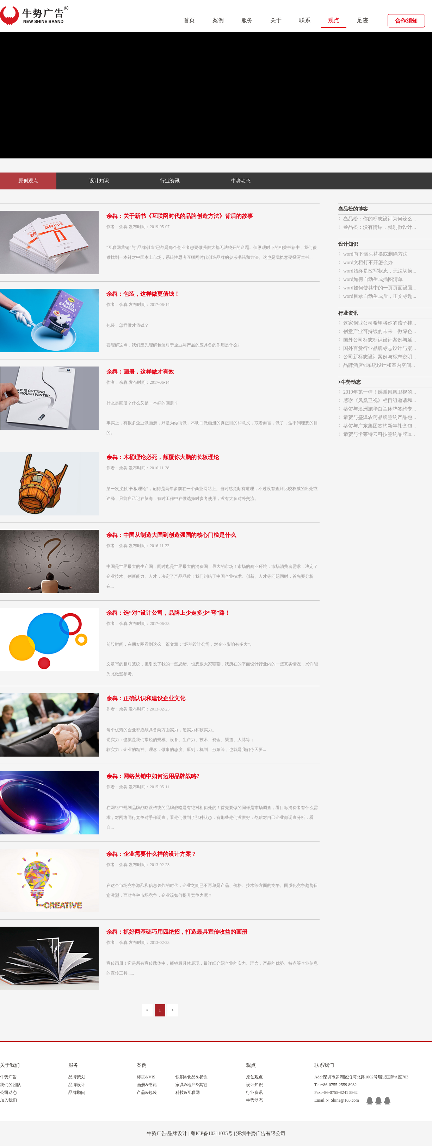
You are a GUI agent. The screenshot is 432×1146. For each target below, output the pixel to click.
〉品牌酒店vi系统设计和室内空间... (376, 365)
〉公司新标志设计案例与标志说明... (377, 356)
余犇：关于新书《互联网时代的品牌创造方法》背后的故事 (179, 216)
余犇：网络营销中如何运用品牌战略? (152, 776)
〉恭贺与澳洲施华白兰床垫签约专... (377, 409)
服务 (247, 20)
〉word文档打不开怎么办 (365, 262)
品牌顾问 (76, 1092)
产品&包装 (147, 1092)
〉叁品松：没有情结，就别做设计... (377, 227)
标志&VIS (146, 1077)
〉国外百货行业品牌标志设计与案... (377, 348)
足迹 (362, 20)
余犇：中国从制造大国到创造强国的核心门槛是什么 (171, 535)
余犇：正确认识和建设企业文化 (145, 698)
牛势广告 (8, 1077)
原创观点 (28, 180)
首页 (189, 20)
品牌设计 (76, 1084)
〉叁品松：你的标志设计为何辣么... (377, 218)
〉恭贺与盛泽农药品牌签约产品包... (377, 417)
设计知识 (99, 180)
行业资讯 (170, 180)
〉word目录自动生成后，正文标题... (377, 296)
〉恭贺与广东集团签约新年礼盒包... (377, 425)
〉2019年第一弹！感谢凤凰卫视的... (377, 392)
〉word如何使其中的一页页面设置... (377, 287)
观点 (333, 20)
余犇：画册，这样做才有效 (140, 372)
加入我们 (8, 1100)
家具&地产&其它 (191, 1084)
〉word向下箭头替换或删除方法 (373, 254)
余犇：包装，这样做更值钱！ (143, 294)
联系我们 (324, 1065)
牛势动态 (241, 180)
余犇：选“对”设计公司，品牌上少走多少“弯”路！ (168, 613)
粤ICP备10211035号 (212, 1133)
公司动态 (8, 1092)
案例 (218, 20)
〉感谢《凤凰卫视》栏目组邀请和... (377, 400)
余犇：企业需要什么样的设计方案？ (151, 854)
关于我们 (10, 1065)
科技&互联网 (187, 1092)
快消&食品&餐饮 (191, 1077)
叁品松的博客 (353, 209)
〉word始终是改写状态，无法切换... (377, 271)
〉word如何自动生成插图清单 (370, 279)
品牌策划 (76, 1077)
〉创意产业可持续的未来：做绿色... (377, 331)
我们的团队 (10, 1084)
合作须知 (406, 21)
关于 (276, 20)
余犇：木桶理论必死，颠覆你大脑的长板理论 (162, 457)
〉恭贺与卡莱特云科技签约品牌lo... (376, 434)
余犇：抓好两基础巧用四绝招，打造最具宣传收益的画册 (176, 932)
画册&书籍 (147, 1084)
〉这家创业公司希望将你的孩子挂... (377, 323)
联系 (304, 20)
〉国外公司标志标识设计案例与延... (377, 340)
